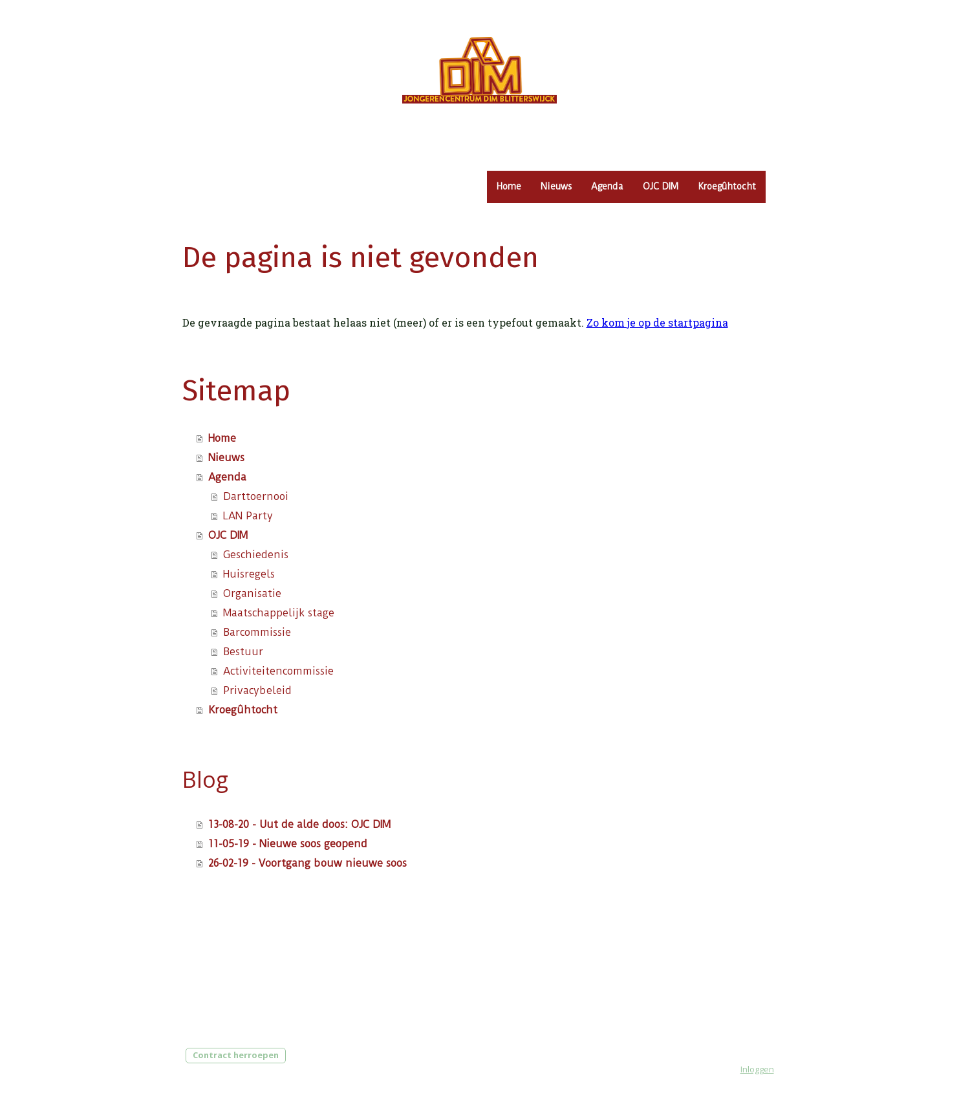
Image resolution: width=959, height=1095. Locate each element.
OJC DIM (660, 186)
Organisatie (252, 593)
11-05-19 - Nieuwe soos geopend (287, 844)
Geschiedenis (255, 554)
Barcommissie (257, 632)
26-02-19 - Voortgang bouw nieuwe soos (307, 863)
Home (509, 186)
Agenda (607, 186)
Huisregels (249, 574)
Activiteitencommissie (278, 671)
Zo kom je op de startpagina (657, 322)
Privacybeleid (257, 690)
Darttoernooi (255, 496)
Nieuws (556, 186)
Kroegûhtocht (727, 186)
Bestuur (243, 651)
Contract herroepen (236, 1055)
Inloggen (757, 1069)
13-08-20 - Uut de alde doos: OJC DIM (299, 824)
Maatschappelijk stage (278, 613)
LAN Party (248, 516)
